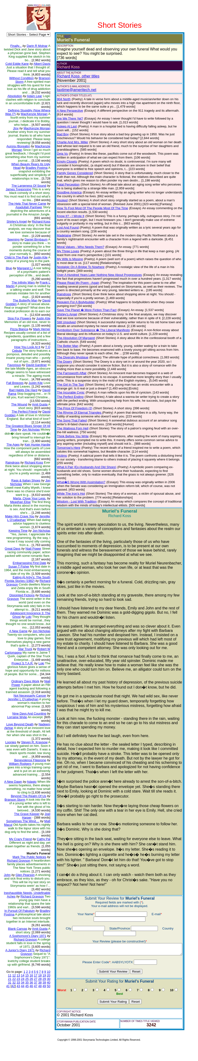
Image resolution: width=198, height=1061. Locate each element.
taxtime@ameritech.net (73, 90)
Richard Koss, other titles (75, 76)
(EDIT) (64, 36)
